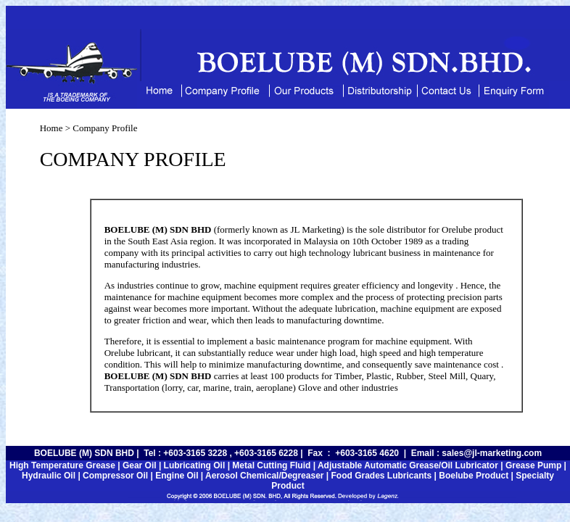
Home (51, 128)
